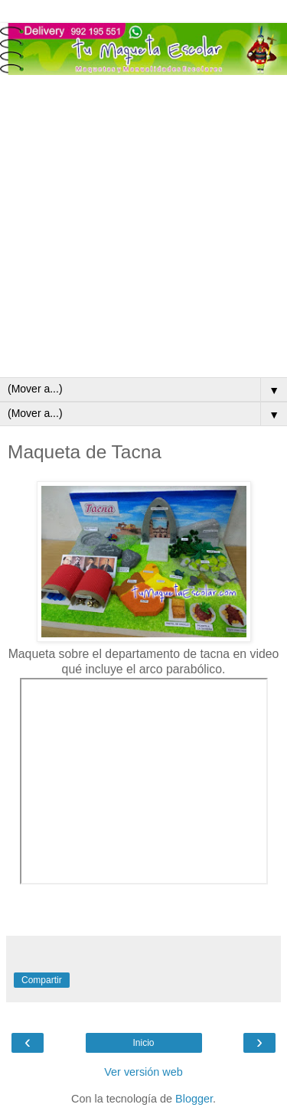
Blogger (194, 1099)
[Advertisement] (143, 226)
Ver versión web (143, 1072)
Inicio (143, 1042)
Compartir (41, 980)
